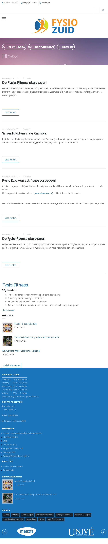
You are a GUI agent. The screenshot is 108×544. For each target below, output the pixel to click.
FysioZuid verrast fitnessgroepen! (29, 180)
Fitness (17, 514)
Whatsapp (46, 3)
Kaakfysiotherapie (65, 514)
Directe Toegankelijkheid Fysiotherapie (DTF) (22, 433)
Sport (43, 519)
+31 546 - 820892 (11, 3)
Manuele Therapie (84, 514)
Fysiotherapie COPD (46, 514)
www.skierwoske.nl (43, 193)
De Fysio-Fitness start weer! (24, 83)
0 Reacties (27, 78)
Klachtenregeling (10, 437)
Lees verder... (11, 112)
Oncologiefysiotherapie (15, 519)
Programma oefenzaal (13, 448)
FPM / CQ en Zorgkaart (13, 466)
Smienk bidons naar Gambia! (24, 133)
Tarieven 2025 (9, 452)
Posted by (9, 78)
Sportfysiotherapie (57, 519)
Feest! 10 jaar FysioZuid (25, 323)
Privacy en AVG (9, 444)
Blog (5, 440)
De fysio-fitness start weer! (23, 239)
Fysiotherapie (28, 514)
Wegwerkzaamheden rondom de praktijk (21, 350)
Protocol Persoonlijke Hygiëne (16, 456)
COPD (7, 514)
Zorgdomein (8, 470)
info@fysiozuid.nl (30, 3)
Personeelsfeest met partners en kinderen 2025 (36, 337)
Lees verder (8, 310)
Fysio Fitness (15, 284)
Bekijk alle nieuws (12, 365)
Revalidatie (32, 519)
